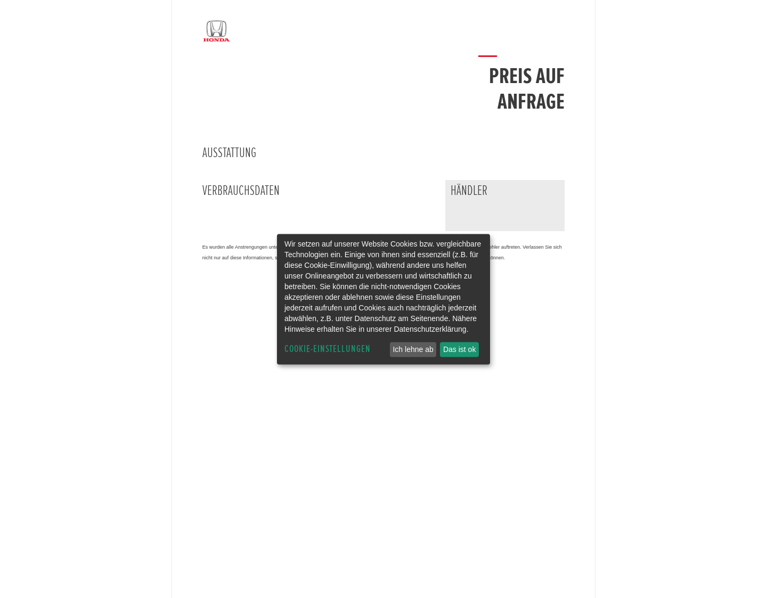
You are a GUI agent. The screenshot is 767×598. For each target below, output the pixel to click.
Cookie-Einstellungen (327, 349)
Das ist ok (459, 349)
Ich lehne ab (413, 349)
